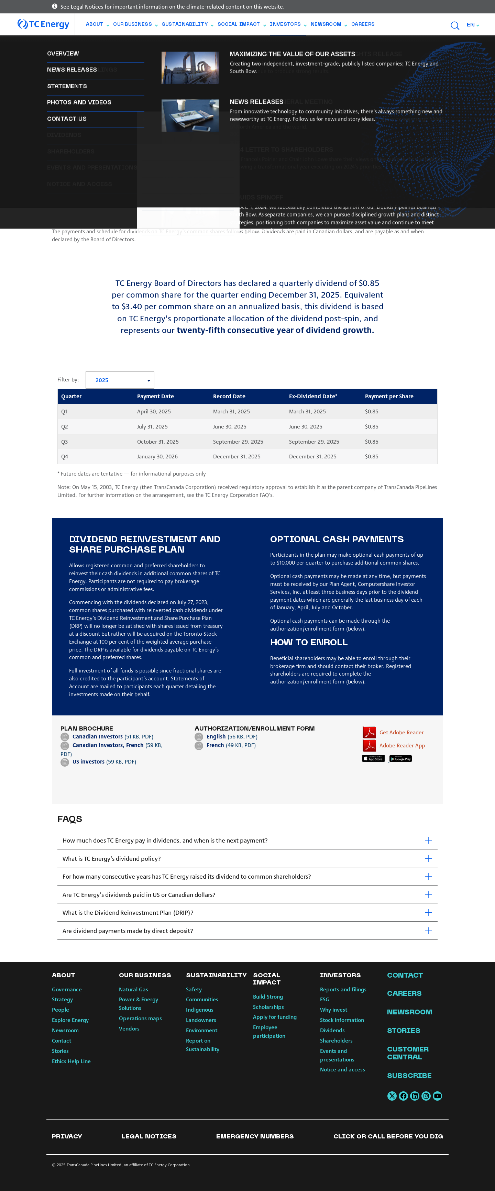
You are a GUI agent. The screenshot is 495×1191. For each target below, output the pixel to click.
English (216, 736)
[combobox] (473, 24)
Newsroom (329, 26)
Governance (67, 989)
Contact (61, 1040)
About (97, 26)
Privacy (67, 1137)
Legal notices (149, 1137)
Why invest (148, 45)
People (60, 1009)
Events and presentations (327, 45)
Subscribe (409, 1076)
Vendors (129, 1028)
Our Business (135, 26)
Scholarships (268, 1006)
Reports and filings (78, 45)
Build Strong (268, 996)
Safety (194, 989)
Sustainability (187, 26)
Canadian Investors (98, 736)
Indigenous (199, 1009)
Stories (60, 1050)
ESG (119, 45)
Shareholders (265, 45)
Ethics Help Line (71, 1061)
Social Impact (242, 26)
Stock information (342, 1019)
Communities (202, 999)
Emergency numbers (255, 1137)
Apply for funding (275, 1016)
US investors (89, 761)
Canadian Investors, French (108, 745)
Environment (201, 1030)
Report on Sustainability (202, 1044)
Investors (288, 26)
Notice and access (396, 45)
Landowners (201, 1019)
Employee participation (269, 1031)
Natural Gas (133, 989)
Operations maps (140, 1018)
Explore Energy (70, 1019)
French (215, 745)
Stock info (187, 45)
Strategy (62, 999)
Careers (363, 25)
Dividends (224, 45)
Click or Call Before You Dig (388, 1137)
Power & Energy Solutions (138, 1003)
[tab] (247, 840)
